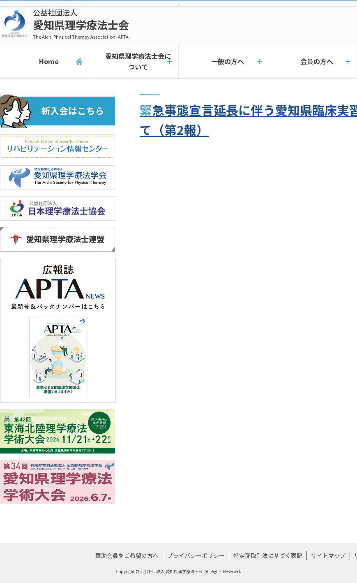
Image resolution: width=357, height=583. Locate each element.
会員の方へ (312, 61)
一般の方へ (223, 61)
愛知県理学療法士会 (81, 24)
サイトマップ (328, 555)
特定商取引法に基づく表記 (267, 555)
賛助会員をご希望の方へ (127, 555)
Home (44, 61)
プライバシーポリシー (196, 555)
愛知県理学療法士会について (133, 61)
